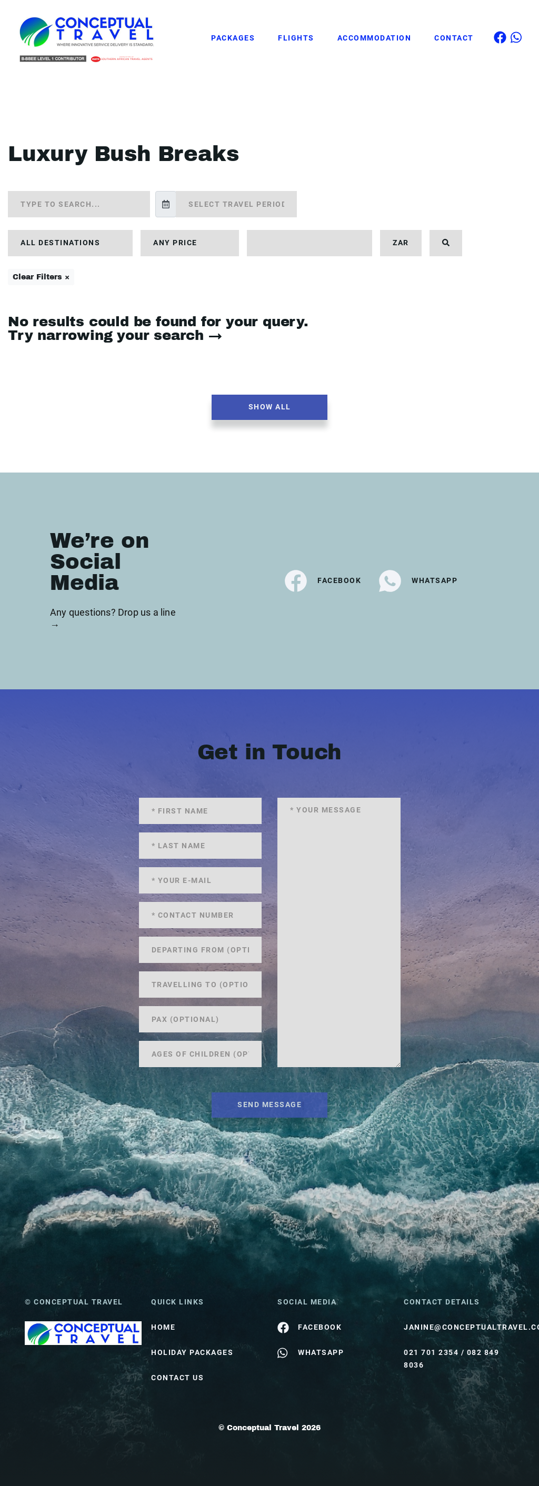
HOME (163, 1327)
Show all (269, 407)
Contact (454, 38)
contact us (177, 1377)
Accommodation (374, 38)
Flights (296, 38)
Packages (233, 38)
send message (269, 1104)
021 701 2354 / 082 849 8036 (451, 1358)
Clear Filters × (41, 277)
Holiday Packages (192, 1352)
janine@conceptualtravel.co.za (459, 1327)
